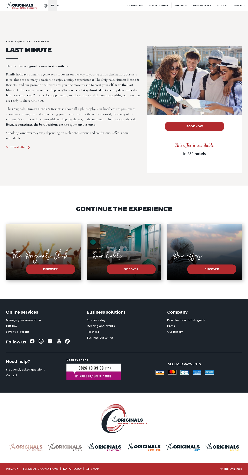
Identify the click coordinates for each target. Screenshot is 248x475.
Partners (93, 331)
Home (9, 41)
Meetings (181, 5)
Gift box (11, 326)
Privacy (12, 468)
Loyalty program (17, 331)
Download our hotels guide (186, 320)
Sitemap (92, 468)
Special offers (158, 5)
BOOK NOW (194, 126)
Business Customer (100, 337)
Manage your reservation (23, 320)
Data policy (72, 468)
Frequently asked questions (25, 369)
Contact (11, 375)
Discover (50, 269)
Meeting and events (101, 326)
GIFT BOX (239, 5)
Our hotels (135, 5)
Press (171, 326)
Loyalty (222, 5)
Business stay (96, 320)
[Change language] (52, 5)
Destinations (202, 5)
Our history (175, 331)
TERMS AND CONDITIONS (41, 468)
